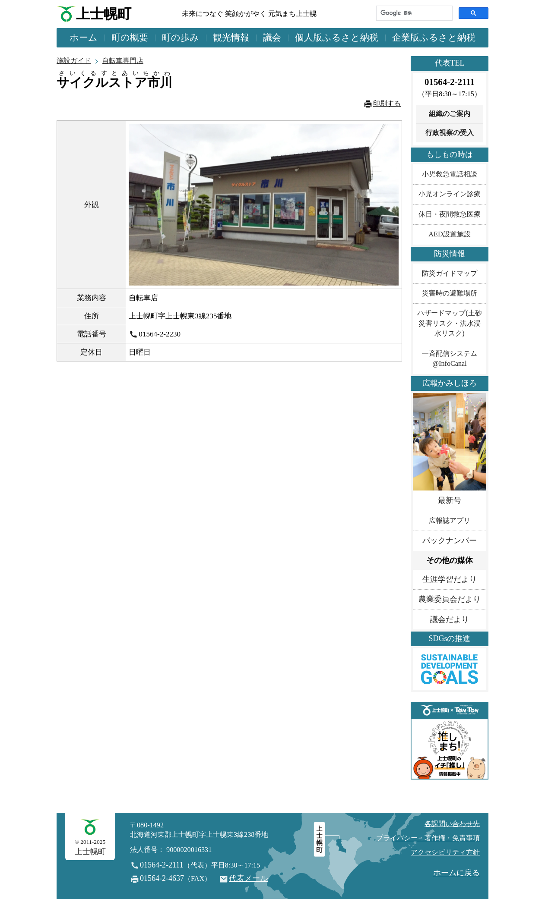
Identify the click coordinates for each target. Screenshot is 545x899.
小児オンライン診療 (449, 194)
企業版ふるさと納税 (433, 37)
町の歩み (180, 37)
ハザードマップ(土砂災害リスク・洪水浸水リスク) (449, 323)
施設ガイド (74, 61)
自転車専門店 (122, 61)
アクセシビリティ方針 (445, 852)
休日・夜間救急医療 (449, 214)
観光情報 (231, 37)
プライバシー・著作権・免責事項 (428, 838)
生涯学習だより (449, 579)
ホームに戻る (456, 872)
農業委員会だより (449, 599)
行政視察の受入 (449, 133)
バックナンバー (449, 540)
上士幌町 (103, 14)
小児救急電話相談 (449, 174)
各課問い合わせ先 (452, 824)
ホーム (84, 37)
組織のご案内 (449, 114)
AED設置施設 (449, 234)
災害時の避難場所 (449, 293)
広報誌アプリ (449, 521)
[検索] (413, 13)
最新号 (449, 500)
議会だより (449, 619)
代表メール (248, 878)
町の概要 (129, 37)
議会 (272, 37)
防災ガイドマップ (449, 273)
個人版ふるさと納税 (336, 37)
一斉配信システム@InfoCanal (449, 359)
